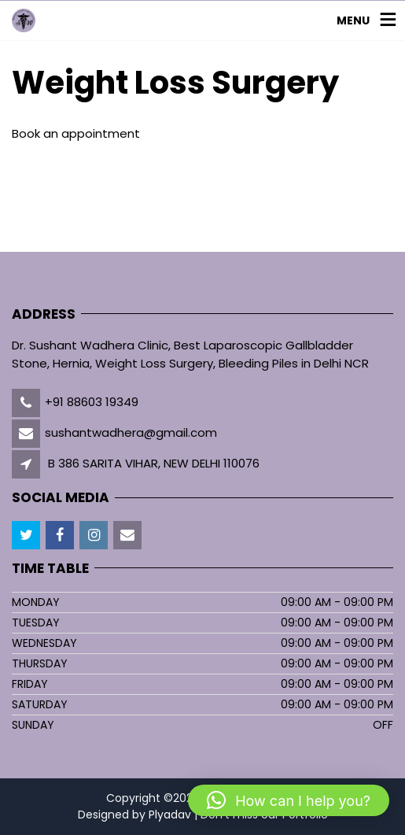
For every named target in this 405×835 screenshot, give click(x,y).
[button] (288, 800)
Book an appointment (76, 133)
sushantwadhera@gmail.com (131, 432)
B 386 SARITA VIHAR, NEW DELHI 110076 (154, 463)
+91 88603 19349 (91, 401)
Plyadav (170, 814)
